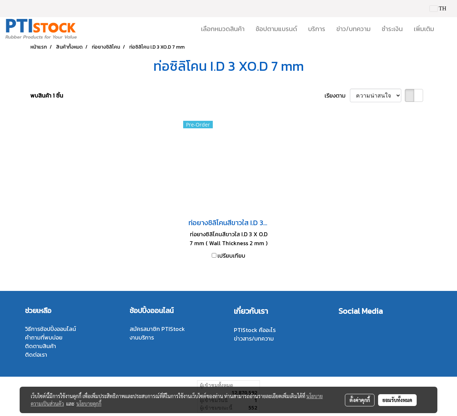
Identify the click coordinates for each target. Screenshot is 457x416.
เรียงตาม (337, 95)
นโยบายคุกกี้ (88, 403)
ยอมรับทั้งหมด (397, 400)
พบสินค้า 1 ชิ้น (46, 95)
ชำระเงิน (392, 29)
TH (438, 8)
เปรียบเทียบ (231, 255)
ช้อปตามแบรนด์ (276, 29)
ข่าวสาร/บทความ (254, 338)
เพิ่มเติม (424, 29)
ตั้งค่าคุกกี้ (360, 400)
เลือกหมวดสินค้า (223, 29)
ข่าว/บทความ (353, 29)
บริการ (316, 29)
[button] (446, 29)
